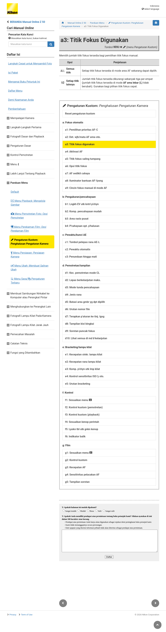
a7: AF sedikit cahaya (77, 173)
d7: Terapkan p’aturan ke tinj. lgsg (84, 316)
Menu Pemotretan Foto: (29, 215)
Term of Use (26, 614)
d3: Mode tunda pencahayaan (82, 287)
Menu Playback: (28, 202)
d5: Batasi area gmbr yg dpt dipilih (85, 301)
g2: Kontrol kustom (76, 460)
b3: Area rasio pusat (76, 218)
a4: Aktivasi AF (74, 151)
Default (15, 191)
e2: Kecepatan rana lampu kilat (83, 361)
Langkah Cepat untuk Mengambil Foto (30, 63)
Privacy (12, 614)
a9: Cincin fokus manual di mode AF (86, 187)
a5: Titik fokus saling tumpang (82, 158)
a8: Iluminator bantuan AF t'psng (84, 180)
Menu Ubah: (29, 267)
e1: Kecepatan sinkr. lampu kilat (83, 354)
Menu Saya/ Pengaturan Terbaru (28, 280)
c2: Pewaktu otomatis (77, 249)
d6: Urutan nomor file (77, 309)
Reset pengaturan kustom (80, 113)
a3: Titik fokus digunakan (80, 144)
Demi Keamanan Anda (21, 99)
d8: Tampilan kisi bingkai (79, 323)
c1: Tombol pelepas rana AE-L (82, 242)
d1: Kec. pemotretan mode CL (82, 272)
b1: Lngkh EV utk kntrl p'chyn (82, 204)
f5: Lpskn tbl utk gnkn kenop (81, 429)
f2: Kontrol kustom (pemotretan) (84, 407)
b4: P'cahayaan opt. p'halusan (82, 225)
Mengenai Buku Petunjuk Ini (24, 81)
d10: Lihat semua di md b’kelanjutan (86, 338)
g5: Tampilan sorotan (77, 481)
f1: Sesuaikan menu (78, 400)
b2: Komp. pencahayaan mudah (83, 211)
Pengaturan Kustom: (29, 241)
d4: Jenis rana (73, 294)
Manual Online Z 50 (77, 23)
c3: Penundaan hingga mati (81, 256)
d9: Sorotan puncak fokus (80, 331)
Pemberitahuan (17, 108)
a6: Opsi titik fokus (76, 166)
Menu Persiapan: (27, 254)
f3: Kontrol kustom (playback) (82, 414)
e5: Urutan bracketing (77, 383)
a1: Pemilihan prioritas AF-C (81, 129)
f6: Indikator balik (75, 436)
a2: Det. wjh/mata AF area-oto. (83, 137)
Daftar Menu (15, 90)
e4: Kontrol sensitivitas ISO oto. (84, 376)
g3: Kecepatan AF (75, 467)
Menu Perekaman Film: (28, 228)
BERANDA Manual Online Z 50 (27, 21)
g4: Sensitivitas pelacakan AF (82, 474)
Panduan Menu (97, 23)
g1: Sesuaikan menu (78, 452)
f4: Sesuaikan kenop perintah (82, 421)
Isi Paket (13, 72)
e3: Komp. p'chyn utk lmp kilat (82, 369)
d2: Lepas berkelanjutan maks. (83, 280)
